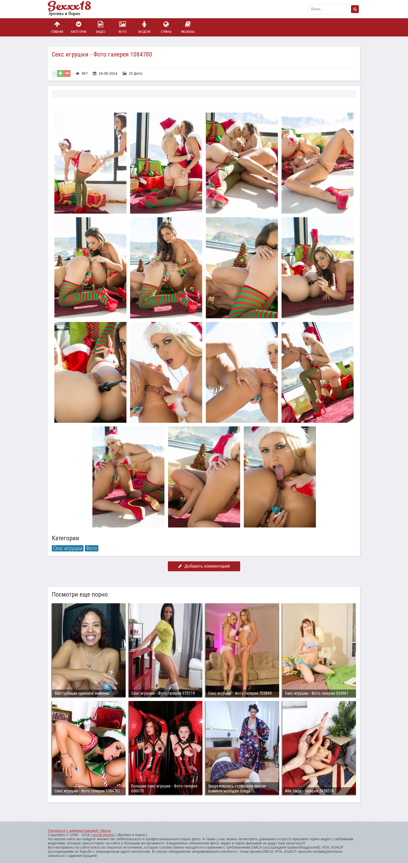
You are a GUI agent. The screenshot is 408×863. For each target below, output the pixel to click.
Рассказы (188, 27)
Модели (144, 27)
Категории (79, 27)
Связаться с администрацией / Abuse (79, 831)
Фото (122, 27)
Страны (166, 27)
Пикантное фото (74, 9)
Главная (57, 27)
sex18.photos (103, 835)
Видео (101, 27)
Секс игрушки (67, 548)
